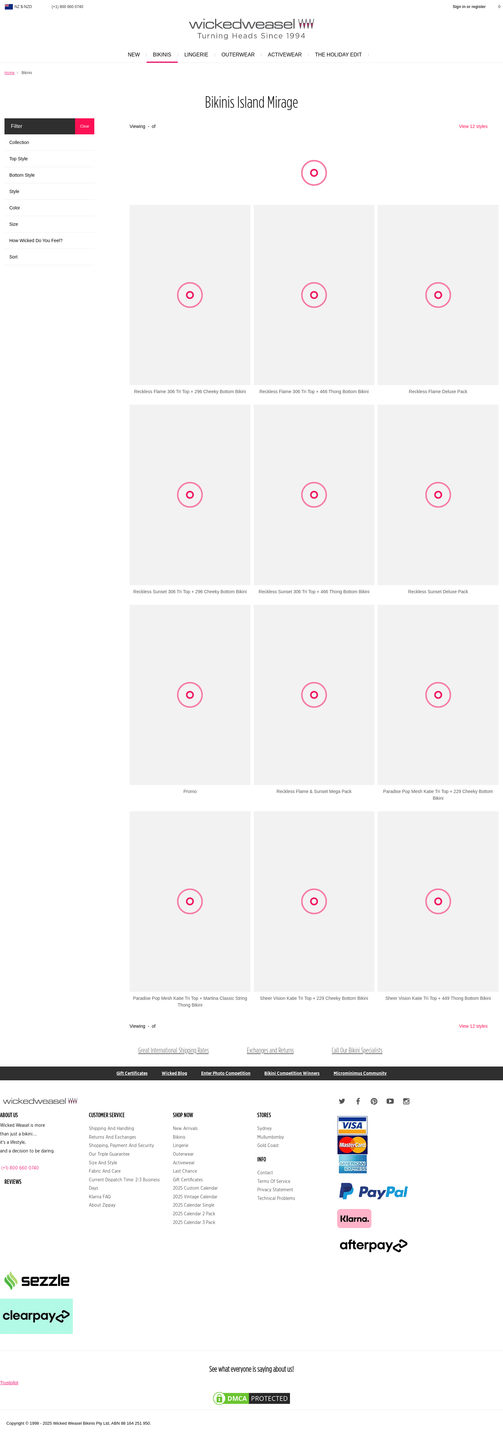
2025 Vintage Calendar (195, 1196)
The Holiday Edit (337, 57)
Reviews (12, 1181)
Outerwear (237, 57)
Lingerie (195, 57)
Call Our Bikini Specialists (357, 1050)
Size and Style (103, 1162)
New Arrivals (185, 1128)
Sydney (264, 1128)
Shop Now (183, 1114)
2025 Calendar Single (193, 1205)
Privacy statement (275, 1189)
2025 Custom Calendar (195, 1188)
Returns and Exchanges (112, 1137)
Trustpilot (9, 1382)
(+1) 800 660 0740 (63, 6)
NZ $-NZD (17, 7)
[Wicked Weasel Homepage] (251, 24)
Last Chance (185, 1171)
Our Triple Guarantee (109, 1154)
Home (9, 72)
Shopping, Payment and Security (121, 1145)
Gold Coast (268, 1145)
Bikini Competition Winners (292, 1073)
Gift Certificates (132, 1073)
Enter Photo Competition (226, 1073)
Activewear (283, 57)
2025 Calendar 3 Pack (194, 1222)
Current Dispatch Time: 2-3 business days (124, 1184)
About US (9, 1114)
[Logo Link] (251, 36)
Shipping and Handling (111, 1128)
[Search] (375, 55)
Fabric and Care (105, 1171)
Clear (85, 126)
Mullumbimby (270, 1137)
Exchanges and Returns (270, 1050)
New (132, 57)
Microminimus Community (360, 1073)
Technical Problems (276, 1198)
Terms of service (273, 1181)
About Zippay (102, 1205)
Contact (265, 1172)
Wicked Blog (174, 1073)
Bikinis (160, 57)
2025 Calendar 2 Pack (194, 1213)
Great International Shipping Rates (173, 1050)
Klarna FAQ (100, 1196)
